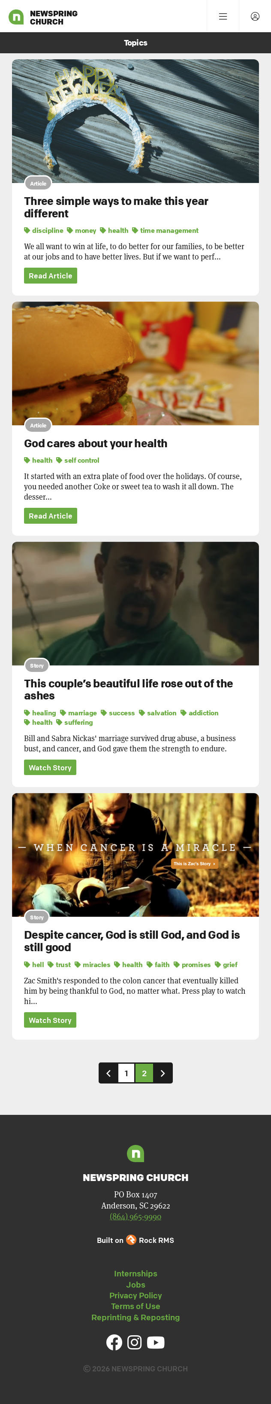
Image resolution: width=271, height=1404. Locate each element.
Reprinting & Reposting (135, 1317)
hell (34, 964)
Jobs (135, 1284)
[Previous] (108, 1073)
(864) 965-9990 (135, 1216)
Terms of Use (135, 1306)
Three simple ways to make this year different (116, 207)
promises (192, 964)
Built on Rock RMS (135, 1240)
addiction (200, 712)
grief (226, 964)
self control (77, 460)
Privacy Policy (135, 1295)
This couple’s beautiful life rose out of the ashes (128, 690)
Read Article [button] (50, 275)
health (114, 230)
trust (59, 964)
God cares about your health (95, 443)
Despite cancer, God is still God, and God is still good (132, 941)
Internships (135, 1273)
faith (158, 964)
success (118, 712)
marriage (78, 712)
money (81, 230)
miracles (92, 964)
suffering (74, 722)
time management (165, 230)
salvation (158, 712)
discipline (43, 230)
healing (40, 712)
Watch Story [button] (50, 767)
